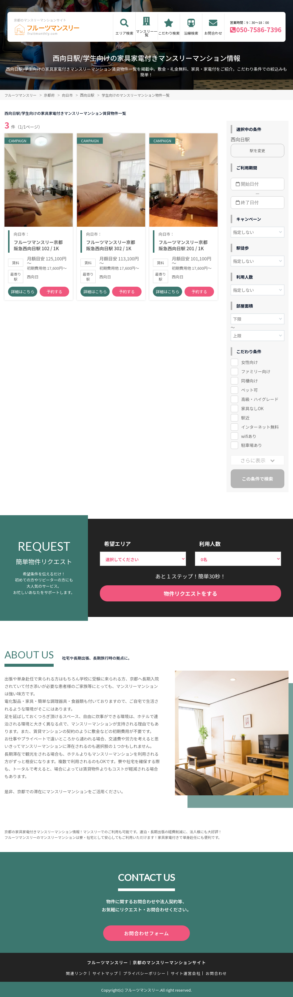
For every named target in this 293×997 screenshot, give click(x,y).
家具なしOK (252, 408)
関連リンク (76, 972)
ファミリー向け (255, 371)
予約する (54, 294)
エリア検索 (124, 33)
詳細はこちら (22, 294)
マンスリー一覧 (146, 33)
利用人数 (210, 543)
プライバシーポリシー (144, 972)
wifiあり (248, 436)
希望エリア (117, 543)
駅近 (245, 418)
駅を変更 (257, 150)
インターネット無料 (260, 427)
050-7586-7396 (259, 29)
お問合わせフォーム (146, 933)
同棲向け (249, 381)
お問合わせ (213, 33)
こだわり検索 (168, 33)
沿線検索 (191, 33)
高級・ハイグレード (259, 399)
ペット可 (249, 390)
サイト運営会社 (186, 972)
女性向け (249, 362)
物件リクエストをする (190, 593)
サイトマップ (105, 972)
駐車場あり (251, 445)
